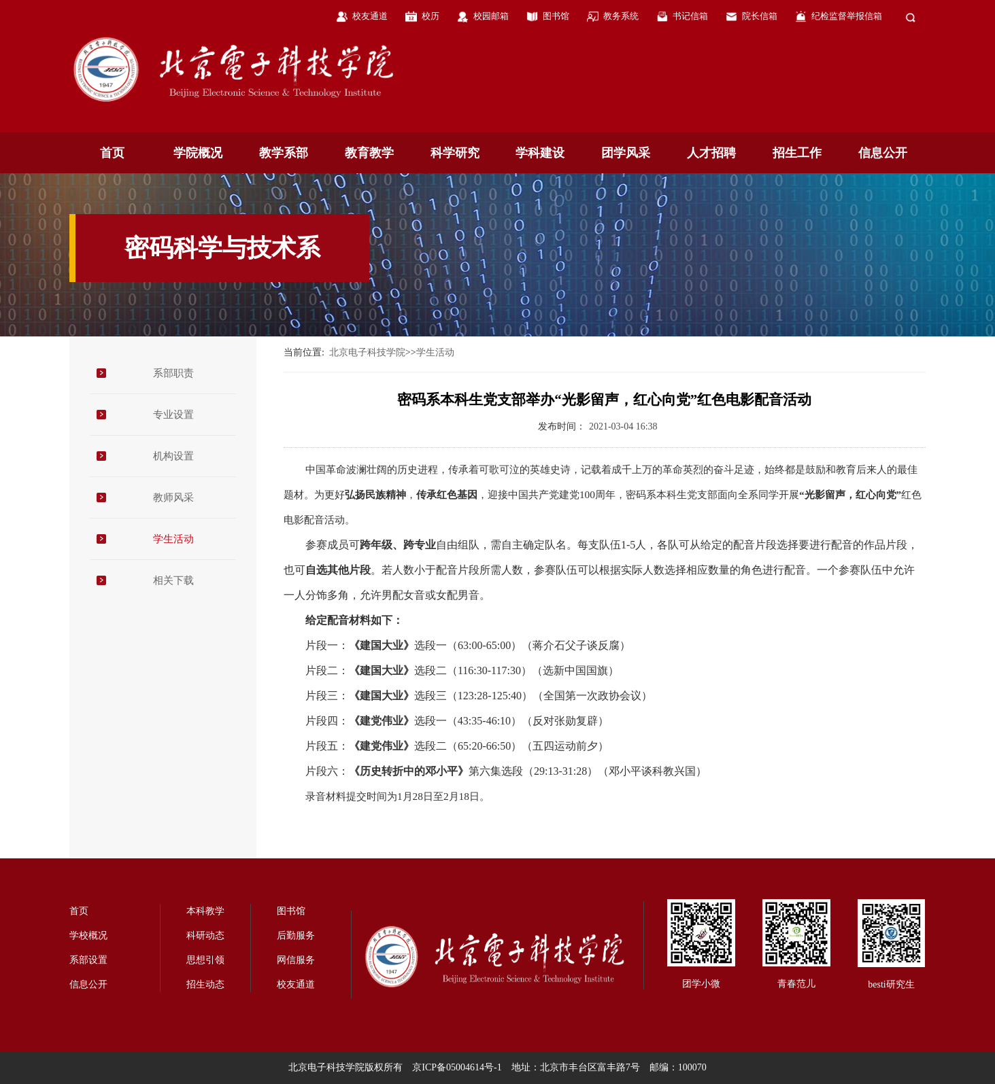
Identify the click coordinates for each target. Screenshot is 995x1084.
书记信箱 (690, 16)
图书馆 (556, 16)
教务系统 (621, 16)
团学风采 (625, 153)
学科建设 (540, 153)
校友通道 (370, 16)
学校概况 (88, 935)
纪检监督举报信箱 (846, 16)
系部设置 (88, 960)
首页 (112, 153)
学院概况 (197, 153)
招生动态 (205, 984)
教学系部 (283, 153)
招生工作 (797, 153)
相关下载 (173, 580)
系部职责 (173, 373)
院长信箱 (759, 16)
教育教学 (369, 153)
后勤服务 (296, 935)
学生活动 (173, 539)
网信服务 (296, 960)
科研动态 (205, 935)
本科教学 (205, 911)
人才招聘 (711, 153)
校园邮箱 (491, 16)
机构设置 (173, 456)
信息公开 (882, 153)
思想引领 (205, 960)
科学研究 (455, 153)
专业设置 (173, 414)
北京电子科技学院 (367, 352)
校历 (430, 16)
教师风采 (173, 497)
